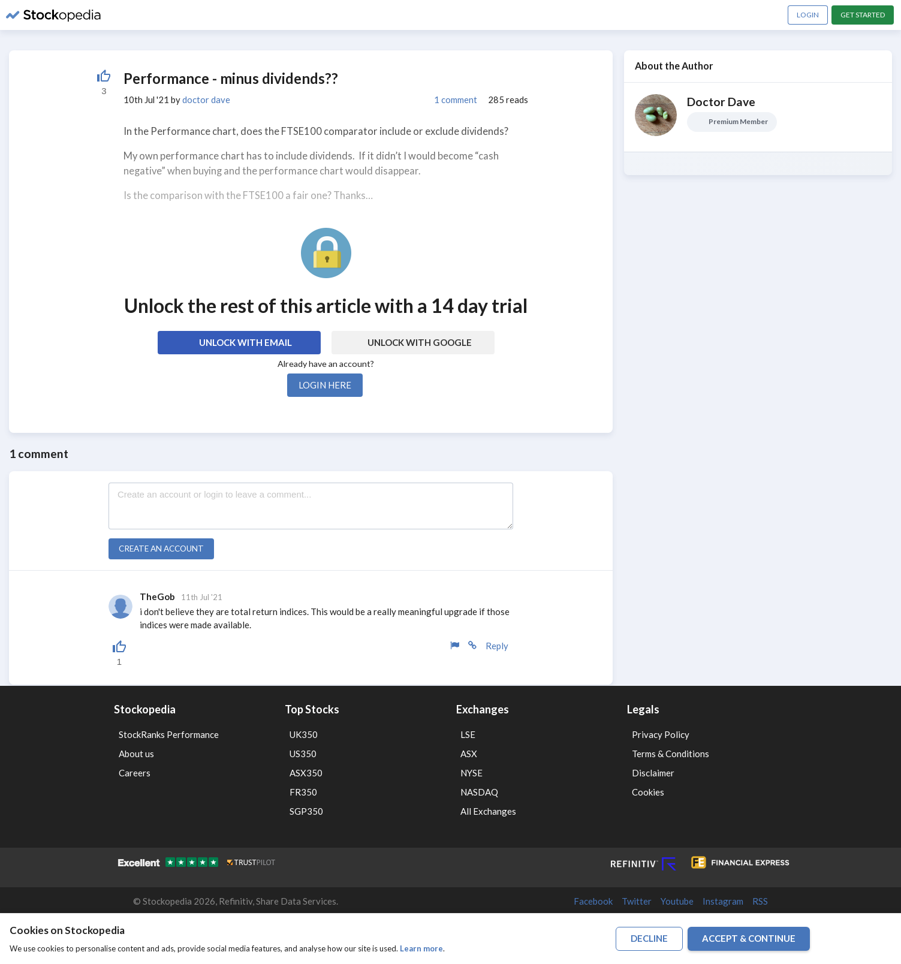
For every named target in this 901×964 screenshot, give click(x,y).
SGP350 (306, 811)
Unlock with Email (245, 342)
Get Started (862, 14)
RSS (760, 901)
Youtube (677, 901)
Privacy (643, 936)
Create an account (161, 548)
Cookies (648, 792)
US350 (303, 753)
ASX (468, 753)
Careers (134, 772)
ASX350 (306, 772)
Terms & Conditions (670, 753)
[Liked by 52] (103, 82)
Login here (325, 384)
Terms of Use (606, 936)
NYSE (471, 772)
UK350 (304, 734)
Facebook (593, 901)
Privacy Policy (660, 734)
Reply (497, 645)
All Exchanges (488, 811)
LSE (467, 734)
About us (136, 753)
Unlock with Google (419, 342)
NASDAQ (479, 792)
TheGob (157, 596)
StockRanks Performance (169, 734)
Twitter (637, 901)
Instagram (723, 901)
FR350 (303, 792)
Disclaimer (653, 772)
